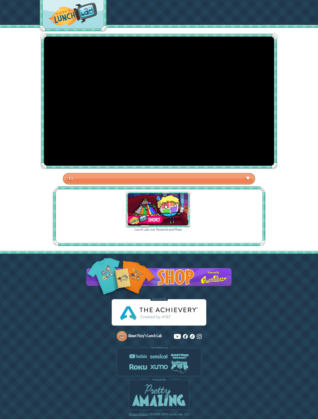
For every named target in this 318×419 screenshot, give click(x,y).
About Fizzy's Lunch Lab (139, 335)
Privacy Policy (138, 414)
